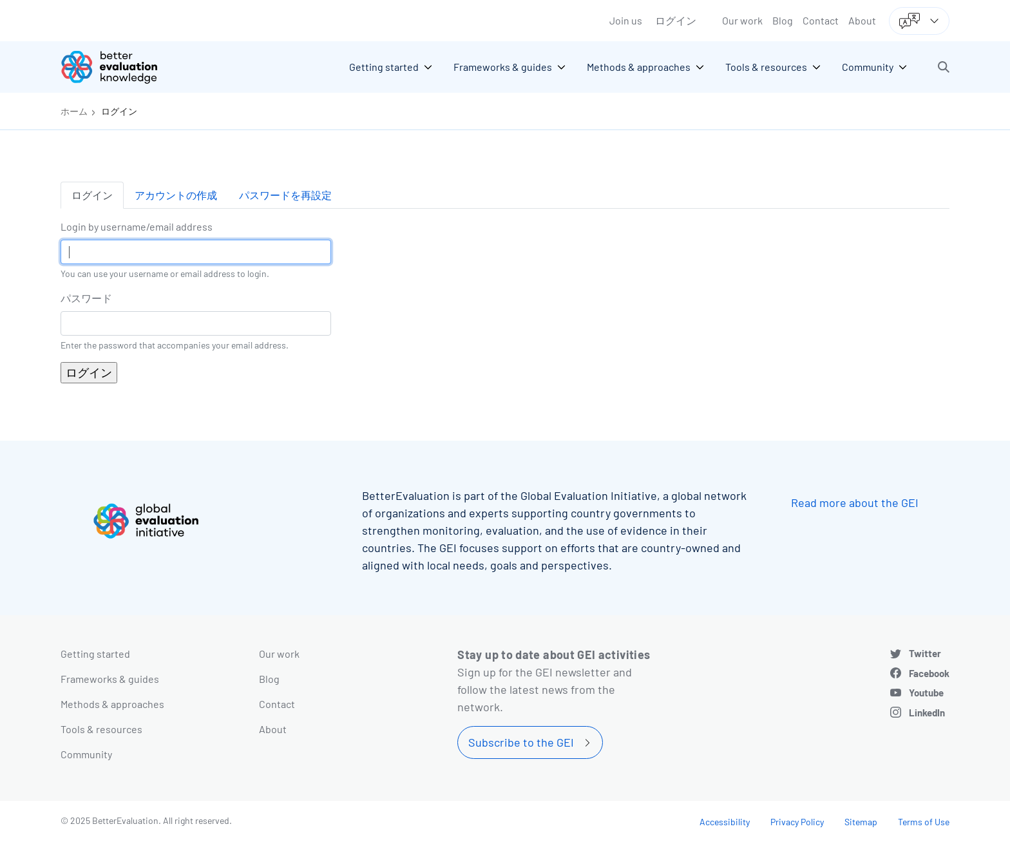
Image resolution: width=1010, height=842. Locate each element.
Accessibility (725, 821)
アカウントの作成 (176, 195)
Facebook (929, 673)
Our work (742, 20)
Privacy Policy (797, 821)
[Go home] (118, 67)
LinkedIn (927, 712)
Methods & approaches (112, 704)
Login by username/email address (137, 226)
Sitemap (860, 821)
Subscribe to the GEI (521, 742)
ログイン (675, 20)
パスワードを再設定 (285, 195)
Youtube (926, 692)
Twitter (925, 653)
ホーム (74, 111)
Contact (821, 20)
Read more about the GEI (855, 502)
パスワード (86, 298)
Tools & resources (101, 729)
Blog (782, 20)
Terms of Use (923, 821)
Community (86, 754)
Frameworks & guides (110, 679)
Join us (625, 20)
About (862, 20)
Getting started (95, 653)
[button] (943, 67)
